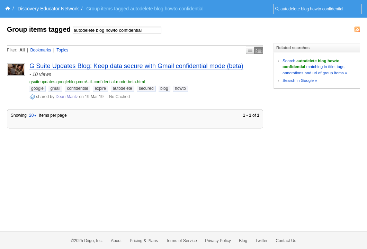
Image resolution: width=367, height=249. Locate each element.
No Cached (119, 96)
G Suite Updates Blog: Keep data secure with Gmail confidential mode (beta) (136, 66)
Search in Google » (300, 80)
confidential (77, 88)
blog (164, 88)
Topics (62, 50)
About (116, 240)
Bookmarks (40, 50)
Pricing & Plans (144, 240)
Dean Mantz (66, 96)
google (37, 88)
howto (180, 88)
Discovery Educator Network (48, 8)
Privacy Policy (218, 240)
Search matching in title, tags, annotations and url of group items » (315, 66)
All (22, 50)
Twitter (262, 240)
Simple (250, 50)
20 (33, 115)
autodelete (122, 88)
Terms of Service (181, 240)
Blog (243, 240)
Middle (258, 50)
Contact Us (286, 240)
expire (100, 88)
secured (146, 88)
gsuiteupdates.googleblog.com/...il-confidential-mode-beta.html (87, 81)
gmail (55, 88)
